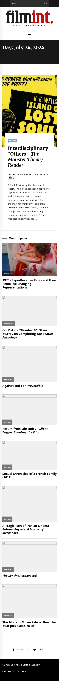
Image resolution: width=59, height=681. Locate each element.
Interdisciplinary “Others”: (28, 156)
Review (12, 140)
